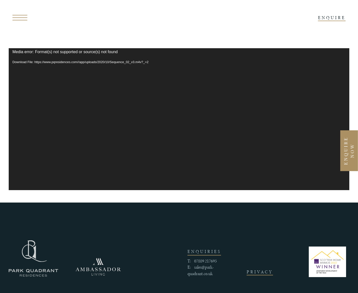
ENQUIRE (332, 18)
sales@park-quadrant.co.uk (200, 270)
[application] (179, 119)
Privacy (260, 272)
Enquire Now (349, 150)
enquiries (204, 251)
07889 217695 (205, 261)
